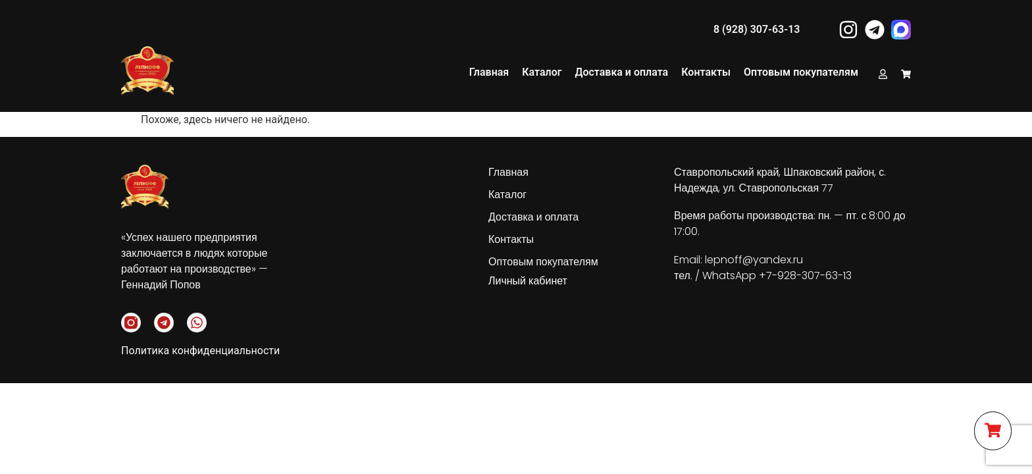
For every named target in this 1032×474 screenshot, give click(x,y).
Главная (489, 72)
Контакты (706, 72)
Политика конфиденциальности (200, 350)
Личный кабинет (527, 280)
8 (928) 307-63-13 (756, 29)
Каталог (541, 72)
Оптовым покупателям (801, 72)
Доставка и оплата (621, 72)
